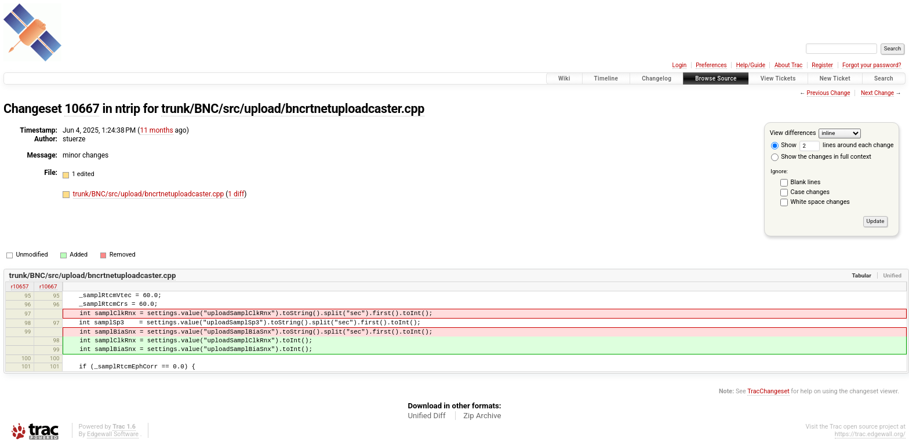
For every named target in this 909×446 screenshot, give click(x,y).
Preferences (711, 65)
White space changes (820, 202)
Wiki (564, 78)
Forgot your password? (871, 65)
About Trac (788, 65)
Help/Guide (750, 65)
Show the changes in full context (821, 156)
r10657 (20, 286)
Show (784, 145)
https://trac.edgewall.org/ (870, 434)
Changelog (656, 78)
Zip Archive (482, 415)
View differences (793, 133)
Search (883, 78)
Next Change (877, 93)
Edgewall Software (113, 434)
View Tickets (778, 78)
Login (679, 65)
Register (822, 65)
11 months (156, 130)
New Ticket (835, 78)
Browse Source (716, 78)
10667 (81, 108)
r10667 (48, 286)
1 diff (236, 194)
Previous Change (828, 93)
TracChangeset (768, 391)
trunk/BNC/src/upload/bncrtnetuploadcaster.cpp (292, 108)
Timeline (606, 78)
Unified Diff (426, 415)
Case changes (810, 192)
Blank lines (806, 182)
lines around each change (846, 145)
